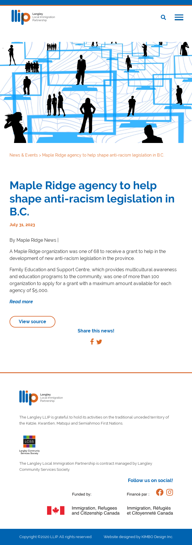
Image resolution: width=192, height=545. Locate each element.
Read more (21, 301)
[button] (179, 17)
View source (32, 321)
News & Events (24, 155)
